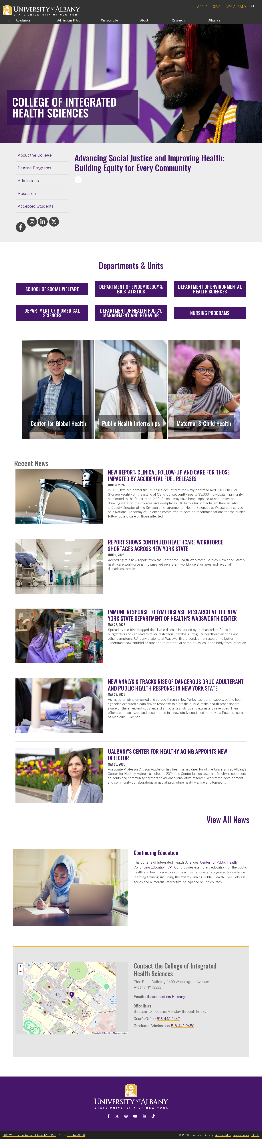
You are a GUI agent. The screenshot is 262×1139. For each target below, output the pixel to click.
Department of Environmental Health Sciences (210, 289)
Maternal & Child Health (204, 423)
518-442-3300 (76, 1135)
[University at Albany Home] (41, 10)
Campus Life (109, 20)
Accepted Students (35, 206)
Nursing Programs (209, 312)
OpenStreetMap (110, 1033)
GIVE (216, 7)
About (144, 20)
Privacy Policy (241, 1135)
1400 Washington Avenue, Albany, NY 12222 (29, 1135)
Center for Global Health (58, 423)
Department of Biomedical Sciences (52, 313)
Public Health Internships (131, 423)
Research (178, 20)
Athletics (214, 20)
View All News (228, 819)
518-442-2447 (168, 1019)
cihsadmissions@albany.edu (168, 997)
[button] (72, 995)
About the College (35, 155)
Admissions (68, 20)
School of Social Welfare (52, 289)
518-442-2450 (182, 1026)
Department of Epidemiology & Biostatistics (131, 289)
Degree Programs (34, 167)
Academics (23, 20)
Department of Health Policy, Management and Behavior (131, 313)
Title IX (255, 1135)
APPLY (202, 7)
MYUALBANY (236, 7)
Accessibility (223, 1135)
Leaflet (96, 1033)
